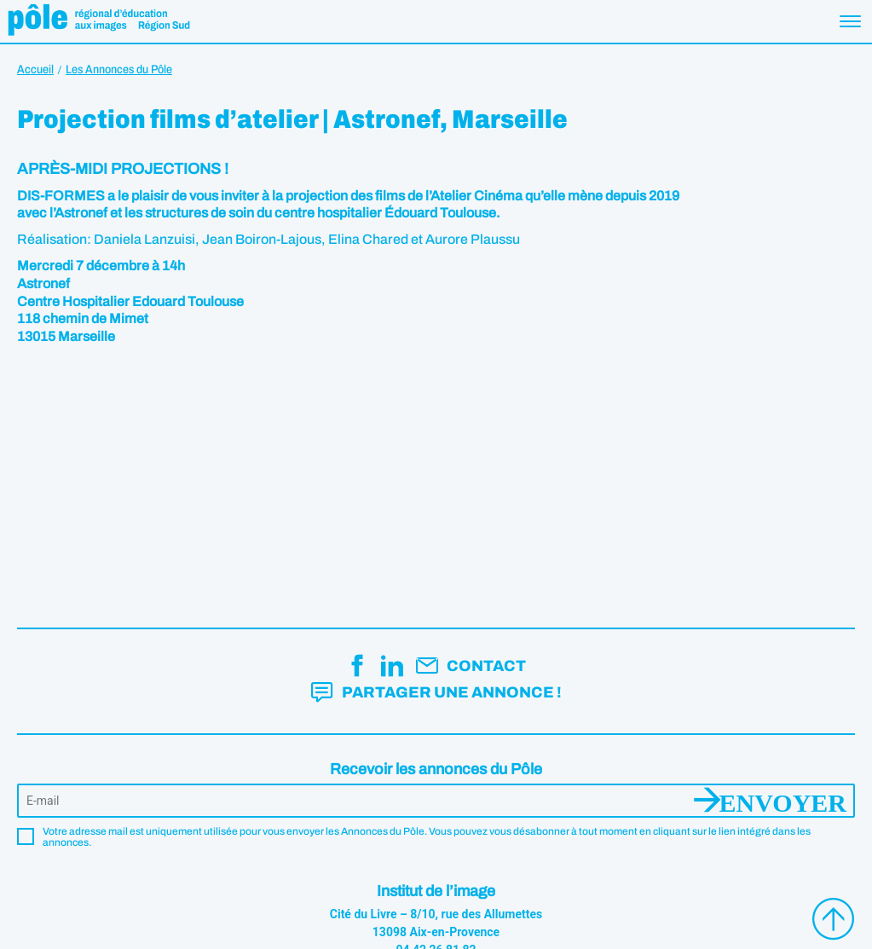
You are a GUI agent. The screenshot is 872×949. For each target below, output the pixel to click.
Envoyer (782, 800)
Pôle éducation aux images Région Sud (98, 21)
